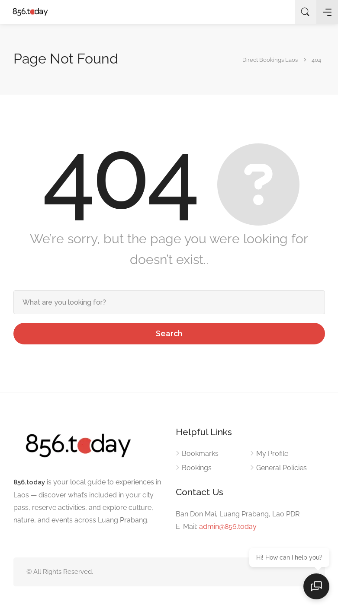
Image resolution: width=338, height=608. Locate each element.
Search (169, 333)
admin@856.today (228, 526)
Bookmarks (200, 453)
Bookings (197, 468)
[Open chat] (316, 586)
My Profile (272, 453)
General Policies (281, 468)
